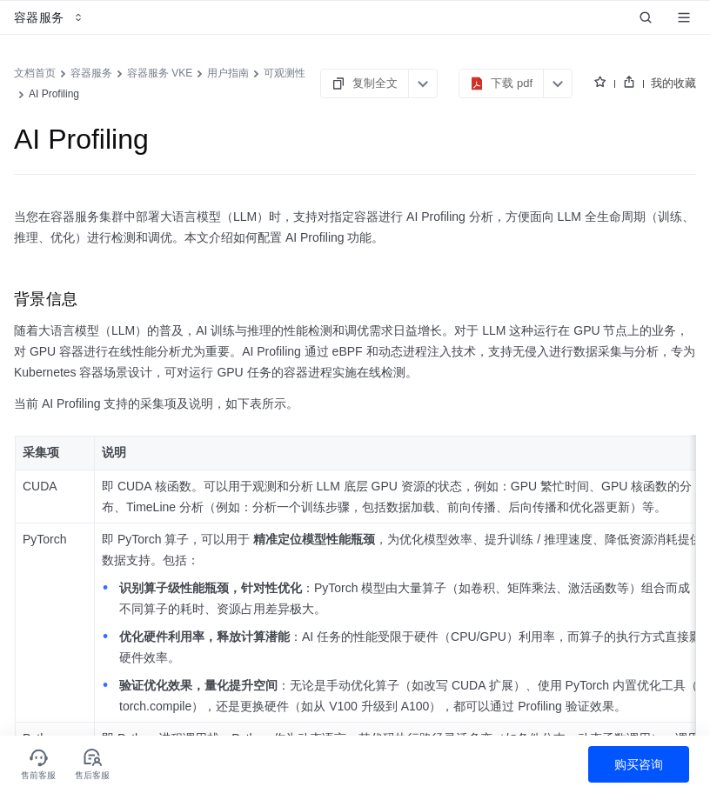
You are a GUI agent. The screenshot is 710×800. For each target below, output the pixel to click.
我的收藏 (673, 83)
